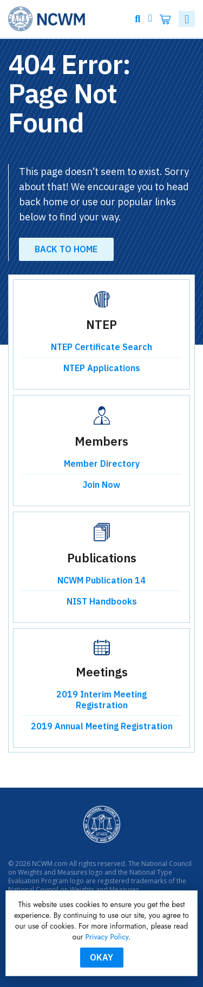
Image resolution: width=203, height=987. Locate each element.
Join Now (101, 484)
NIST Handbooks (102, 601)
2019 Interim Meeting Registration (101, 699)
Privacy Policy (107, 936)
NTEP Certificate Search (101, 346)
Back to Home (66, 249)
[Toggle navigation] (187, 19)
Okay (101, 957)
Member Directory (102, 463)
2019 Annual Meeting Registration (102, 726)
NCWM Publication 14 (101, 580)
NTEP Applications (101, 367)
